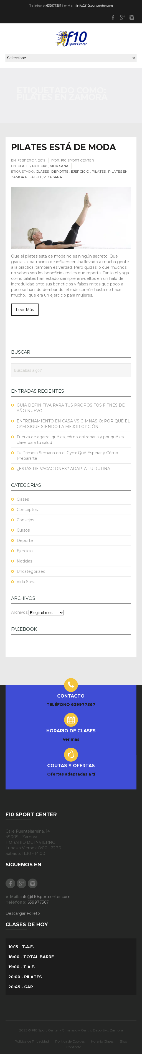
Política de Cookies (70, 1041)
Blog (123, 1041)
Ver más (71, 739)
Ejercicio (80, 171)
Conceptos (27, 509)
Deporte (60, 171)
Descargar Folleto (23, 913)
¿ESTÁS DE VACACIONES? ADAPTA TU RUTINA (63, 468)
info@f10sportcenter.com (94, 6)
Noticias (40, 166)
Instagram (131, 17)
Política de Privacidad (32, 1041)
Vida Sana (59, 166)
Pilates (99, 171)
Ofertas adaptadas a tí (71, 774)
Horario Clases (102, 1041)
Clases (24, 166)
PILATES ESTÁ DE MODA (63, 147)
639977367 (53, 6)
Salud (35, 177)
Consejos (25, 519)
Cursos (23, 530)
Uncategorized (31, 571)
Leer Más (25, 309)
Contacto (73, 1047)
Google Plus (122, 17)
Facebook (113, 17)
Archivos (19, 612)
